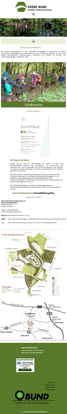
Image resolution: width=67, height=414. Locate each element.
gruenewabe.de (28, 411)
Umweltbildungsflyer (44, 193)
